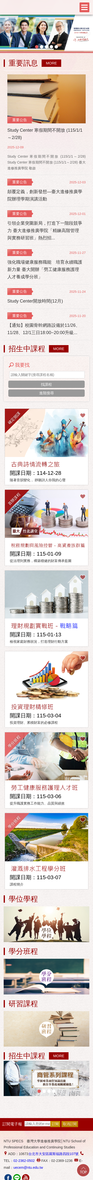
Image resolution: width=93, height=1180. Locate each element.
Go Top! (83, 1170)
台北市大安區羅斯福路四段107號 (53, 1154)
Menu (84, 7)
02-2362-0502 (24, 1161)
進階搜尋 (46, 393)
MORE (51, 63)
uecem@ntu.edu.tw (28, 1167)
